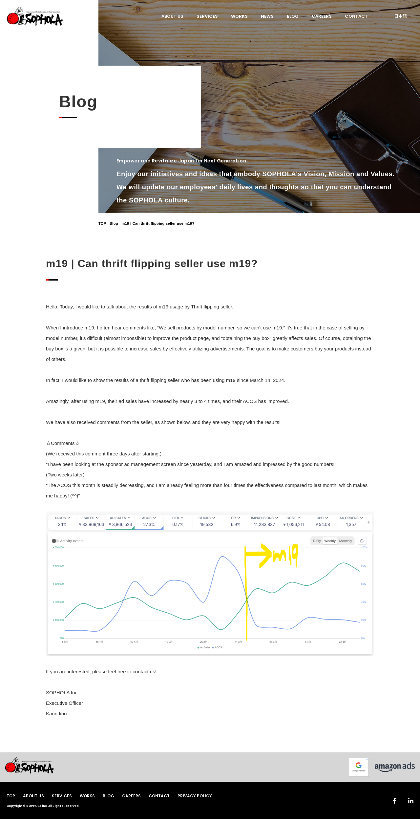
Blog (114, 223)
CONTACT (356, 16)
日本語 (400, 16)
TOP (102, 223)
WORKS (239, 16)
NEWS (267, 16)
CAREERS (322, 16)
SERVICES (207, 16)
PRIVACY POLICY (195, 796)
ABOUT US (172, 16)
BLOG (293, 16)
